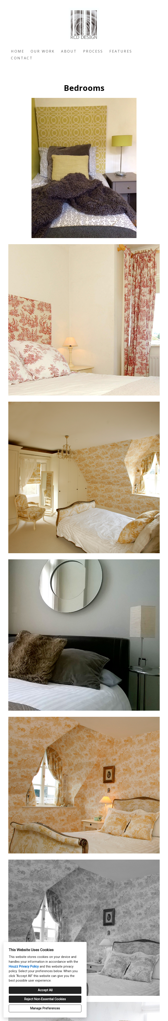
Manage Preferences (45, 1008)
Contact (22, 58)
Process (93, 51)
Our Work (43, 51)
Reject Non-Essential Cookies (45, 999)
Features (120, 51)
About (69, 51)
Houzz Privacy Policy (24, 966)
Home (17, 51)
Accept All (45, 990)
